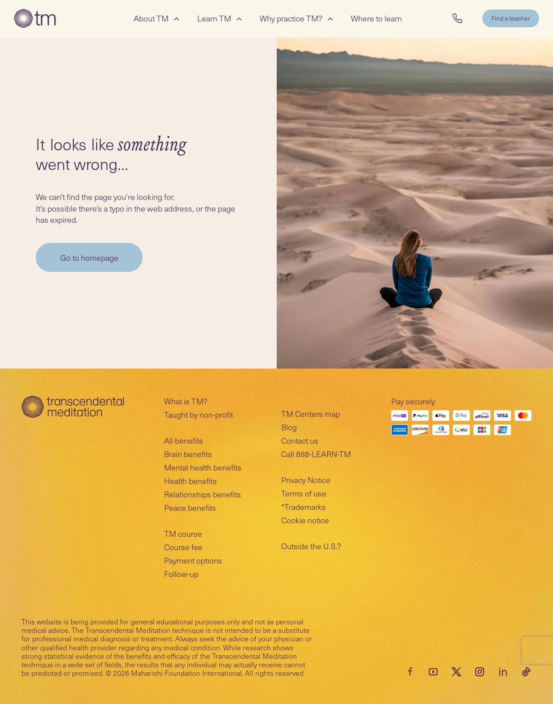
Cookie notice (305, 520)
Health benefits (190, 481)
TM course (183, 533)
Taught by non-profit (198, 414)
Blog (289, 427)
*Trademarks (303, 506)
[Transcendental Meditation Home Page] (35, 18)
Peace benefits (190, 507)
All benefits (183, 440)
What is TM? (185, 401)
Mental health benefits (202, 467)
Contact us (299, 440)
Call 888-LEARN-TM (316, 454)
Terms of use (303, 493)
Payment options (193, 560)
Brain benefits (188, 454)
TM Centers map (310, 413)
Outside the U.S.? (311, 546)
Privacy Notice (305, 480)
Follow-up (181, 574)
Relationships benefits (202, 494)
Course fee (183, 547)
